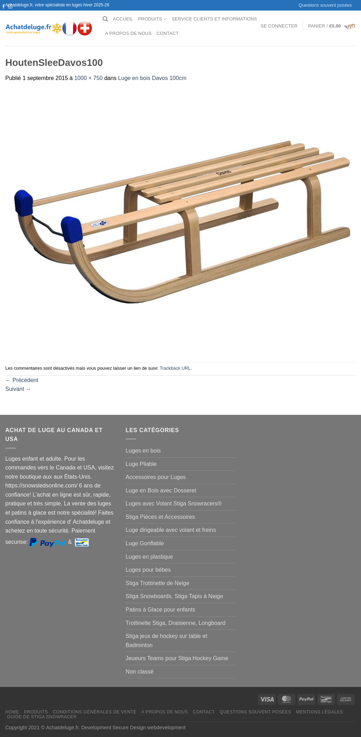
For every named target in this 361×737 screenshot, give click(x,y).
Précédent (21, 380)
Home (12, 712)
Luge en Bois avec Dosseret (161, 490)
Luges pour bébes (148, 570)
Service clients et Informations (214, 19)
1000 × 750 (88, 78)
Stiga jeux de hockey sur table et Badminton (166, 640)
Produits (152, 19)
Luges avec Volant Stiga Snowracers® (173, 503)
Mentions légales (319, 712)
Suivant (18, 389)
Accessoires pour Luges (156, 477)
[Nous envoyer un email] (10, 13)
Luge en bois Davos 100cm (152, 78)
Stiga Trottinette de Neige (157, 583)
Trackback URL (175, 368)
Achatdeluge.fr (62, 727)
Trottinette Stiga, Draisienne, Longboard (175, 623)
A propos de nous (128, 33)
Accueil (123, 19)
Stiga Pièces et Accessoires (160, 517)
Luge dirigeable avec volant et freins (171, 530)
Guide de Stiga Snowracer (42, 716)
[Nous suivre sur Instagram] (10, 6)
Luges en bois (143, 451)
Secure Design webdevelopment (148, 727)
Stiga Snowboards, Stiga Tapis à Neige (174, 596)
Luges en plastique (149, 557)
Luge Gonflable (145, 543)
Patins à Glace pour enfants (160, 610)
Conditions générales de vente (94, 712)
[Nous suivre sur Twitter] (3, 13)
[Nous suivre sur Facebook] (3, 6)
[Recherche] (105, 19)
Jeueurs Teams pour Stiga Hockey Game (177, 658)
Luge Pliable (141, 464)
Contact (168, 33)
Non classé (139, 672)
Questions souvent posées (325, 5)
